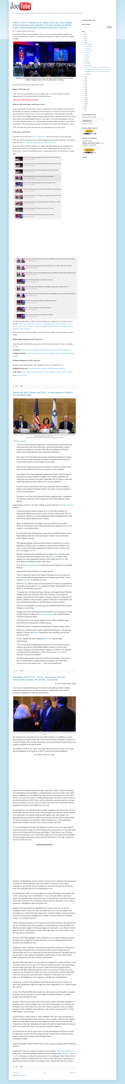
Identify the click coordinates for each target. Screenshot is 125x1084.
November (87, 46)
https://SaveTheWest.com (66, 1051)
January (87, 74)
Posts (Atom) (22, 1075)
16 (84, 87)
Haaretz (37, 586)
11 (84, 97)
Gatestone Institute (46, 614)
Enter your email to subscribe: (89, 117)
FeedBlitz (90, 123)
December (87, 44)
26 (84, 34)
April (86, 61)
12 (84, 95)
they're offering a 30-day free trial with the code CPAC (39, 142)
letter (59, 652)
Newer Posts (16, 1072)
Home (44, 1072)
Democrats (48, 639)
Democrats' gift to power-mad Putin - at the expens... (97, 69)
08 (84, 103)
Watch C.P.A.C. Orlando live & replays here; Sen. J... (97, 67)
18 (84, 83)
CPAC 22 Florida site (38, 136)
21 (84, 76)
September (88, 50)
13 (84, 93)
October (87, 48)
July (86, 54)
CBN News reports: (20, 441)
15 (84, 89)
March (86, 63)
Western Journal (67, 505)
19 (84, 80)
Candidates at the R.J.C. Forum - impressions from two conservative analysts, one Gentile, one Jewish (39, 678)
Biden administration (30, 565)
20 (84, 78)
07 (84, 106)
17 (84, 85)
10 (84, 99)
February (87, 65)
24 (84, 38)
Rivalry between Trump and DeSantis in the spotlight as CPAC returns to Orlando (47, 372)
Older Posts (73, 1072)
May (86, 59)
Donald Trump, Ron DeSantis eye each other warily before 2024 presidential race (46, 350)
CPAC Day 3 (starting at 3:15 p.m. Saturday (32, 326)
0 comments (16, 385)
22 (84, 42)
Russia (52, 557)
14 (84, 91)
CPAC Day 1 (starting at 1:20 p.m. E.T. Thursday (34, 324)
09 (84, 101)
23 (84, 40)
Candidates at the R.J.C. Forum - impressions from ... (97, 71)
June (86, 57)
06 (84, 108)
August (87, 52)
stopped (36, 632)
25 (84, 36)
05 (84, 110)
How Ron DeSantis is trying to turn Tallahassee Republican (46, 368)
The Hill (33, 550)
